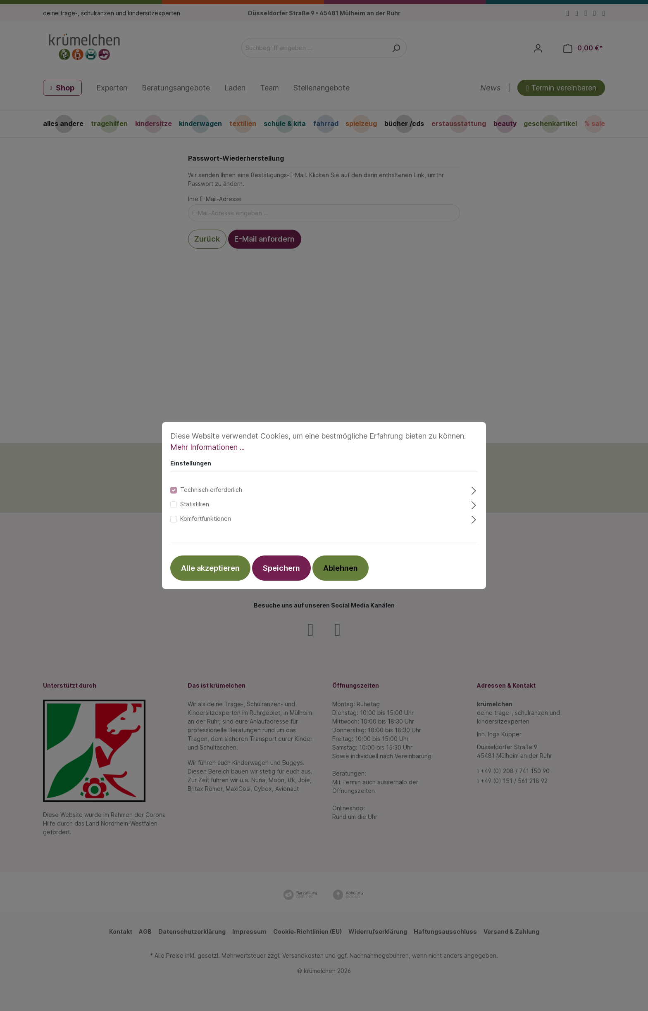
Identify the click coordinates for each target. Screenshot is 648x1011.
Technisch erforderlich (211, 489)
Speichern (281, 568)
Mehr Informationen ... (207, 447)
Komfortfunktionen (205, 518)
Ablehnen (340, 568)
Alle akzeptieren (210, 568)
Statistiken (194, 504)
